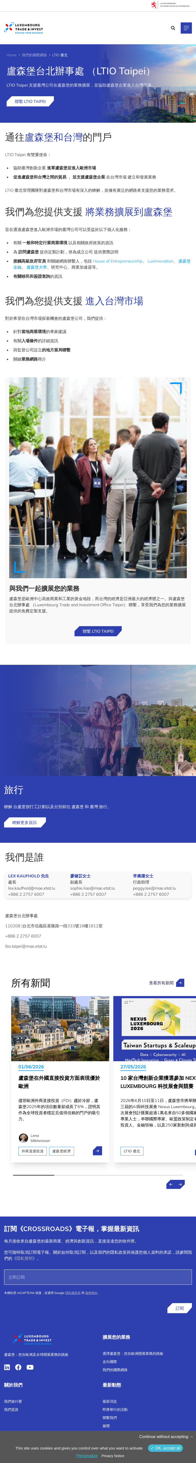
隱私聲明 (24, 1258)
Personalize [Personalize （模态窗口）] (87, 1456)
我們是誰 (11, 1409)
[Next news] (180, 1184)
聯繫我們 (110, 1417)
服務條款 (91, 1293)
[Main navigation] (186, 28)
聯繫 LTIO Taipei (30, 101)
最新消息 (110, 1401)
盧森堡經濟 (61, 1151)
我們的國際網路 (34, 55)
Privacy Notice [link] (113, 1456)
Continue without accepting (166, 1436)
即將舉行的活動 (115, 1409)
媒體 (106, 1426)
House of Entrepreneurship (117, 261)
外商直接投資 (33, 1151)
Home (12, 55)
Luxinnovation (160, 261)
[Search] (173, 28)
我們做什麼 (13, 1401)
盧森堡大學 (37, 267)
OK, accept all (165, 1448)
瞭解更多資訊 (25, 822)
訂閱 (180, 1308)
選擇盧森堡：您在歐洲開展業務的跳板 (133, 1353)
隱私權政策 (73, 1293)
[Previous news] (171, 1184)
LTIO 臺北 (132, 1151)
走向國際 (110, 1361)
